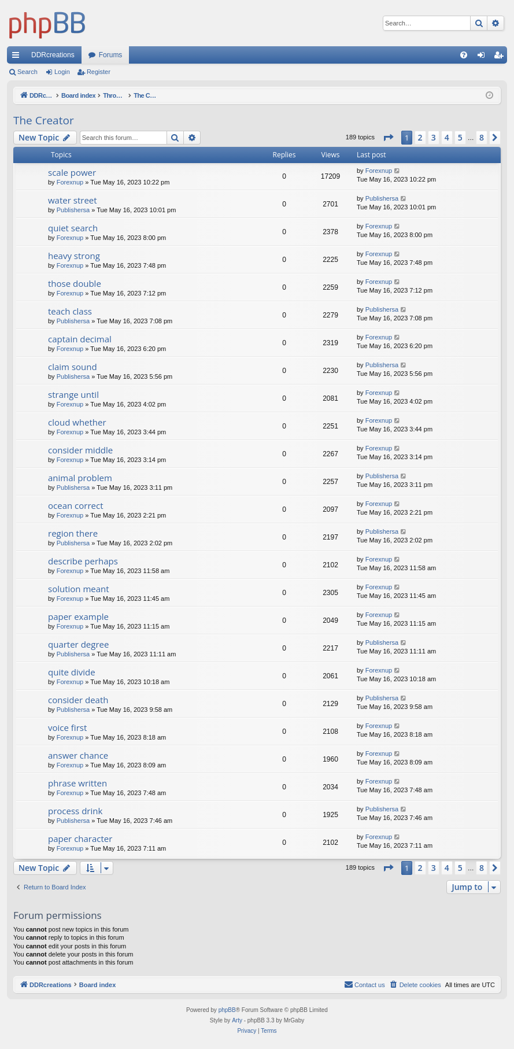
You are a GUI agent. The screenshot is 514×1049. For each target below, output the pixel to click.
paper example (78, 616)
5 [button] (460, 137)
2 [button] (420, 137)
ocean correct (75, 505)
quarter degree (78, 644)
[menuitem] (463, 55)
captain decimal (80, 339)
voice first (67, 727)
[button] (388, 138)
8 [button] (481, 137)
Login (62, 71)
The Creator (43, 120)
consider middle (80, 450)
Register (98, 71)
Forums (111, 55)
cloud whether (77, 422)
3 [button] (433, 137)
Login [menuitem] (484, 57)
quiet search (73, 228)
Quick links (18, 57)
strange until (73, 394)
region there (73, 533)
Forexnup (70, 182)
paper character (80, 838)
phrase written (77, 783)
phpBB (227, 1010)
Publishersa (73, 209)
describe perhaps (83, 561)
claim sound (72, 366)
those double (74, 283)
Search (27, 71)
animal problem (80, 477)
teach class (70, 311)
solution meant (78, 588)
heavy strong (74, 255)
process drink (75, 811)
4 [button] (447, 137)
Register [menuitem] (501, 57)
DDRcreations (53, 55)
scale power (72, 172)
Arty (237, 1020)
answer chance (78, 755)
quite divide (71, 672)
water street (72, 200)
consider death (78, 700)
